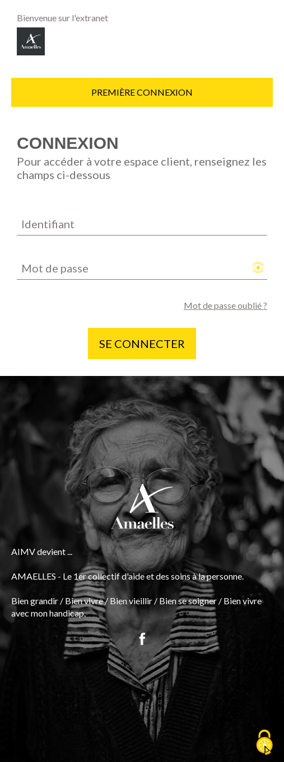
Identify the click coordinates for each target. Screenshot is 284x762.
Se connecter (142, 343)
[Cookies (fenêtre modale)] (264, 743)
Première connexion (142, 92)
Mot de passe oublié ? (225, 305)
